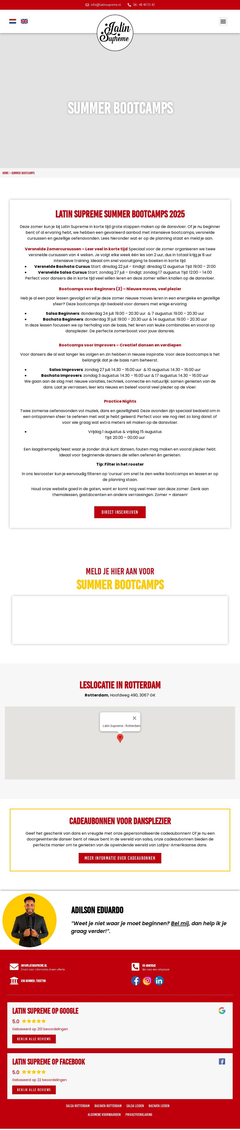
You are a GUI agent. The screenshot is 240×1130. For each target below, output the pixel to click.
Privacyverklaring (138, 1115)
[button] (223, 21)
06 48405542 (150, 966)
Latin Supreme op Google (45, 1012)
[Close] (134, 718)
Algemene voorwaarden (104, 1115)
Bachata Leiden (159, 1107)
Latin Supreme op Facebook (48, 1063)
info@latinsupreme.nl (35, 966)
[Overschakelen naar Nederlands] (13, 21)
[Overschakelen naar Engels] (24, 21)
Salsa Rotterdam (78, 1107)
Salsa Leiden (135, 1107)
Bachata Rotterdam (108, 1107)
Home (5, 173)
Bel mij (180, 923)
